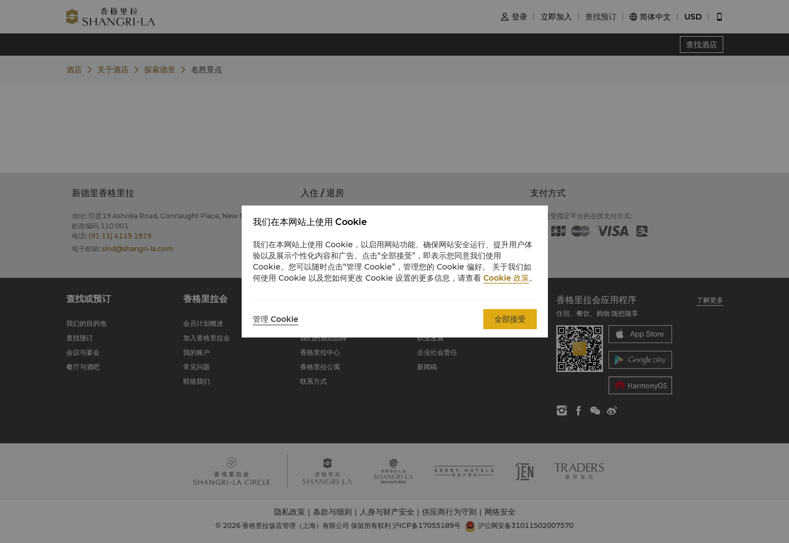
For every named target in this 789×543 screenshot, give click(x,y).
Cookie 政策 (506, 278)
